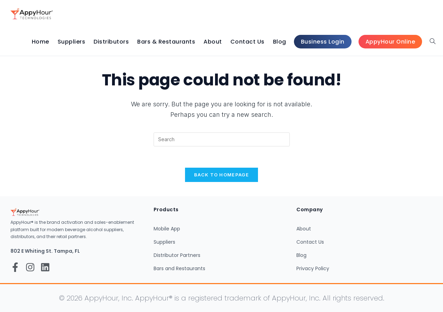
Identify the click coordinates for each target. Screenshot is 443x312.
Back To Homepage (221, 174)
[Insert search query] (222, 139)
